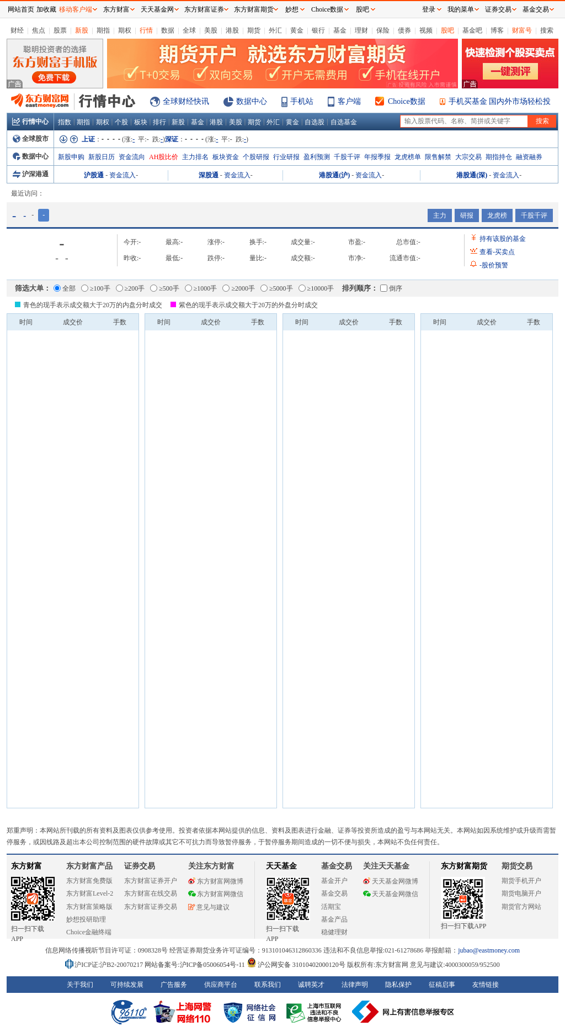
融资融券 (529, 157)
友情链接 (485, 984)
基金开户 (334, 881)
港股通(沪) (334, 175)
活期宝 (331, 907)
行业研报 (286, 157)
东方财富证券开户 (150, 881)
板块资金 (225, 157)
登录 (428, 9)
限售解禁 (438, 157)
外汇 (275, 30)
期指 (103, 30)
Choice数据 (406, 101)
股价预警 (493, 265)
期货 (253, 30)
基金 (340, 30)
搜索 (546, 30)
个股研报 (256, 157)
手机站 (301, 101)
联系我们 (267, 984)
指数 (64, 122)
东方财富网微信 (215, 894)
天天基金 (281, 866)
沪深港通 (31, 174)
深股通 (208, 175)
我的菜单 (460, 9)
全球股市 (31, 139)
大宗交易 (468, 157)
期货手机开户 (521, 881)
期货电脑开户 (521, 893)
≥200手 (130, 288)
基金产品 (334, 919)
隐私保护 (398, 984)
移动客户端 (75, 9)
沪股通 (94, 175)
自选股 (314, 122)
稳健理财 (334, 932)
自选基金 (344, 122)
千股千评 (347, 157)
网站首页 (21, 9)
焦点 (38, 30)
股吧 (447, 30)
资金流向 (132, 157)
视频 (426, 30)
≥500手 (164, 288)
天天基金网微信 (390, 894)
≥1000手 (201, 288)
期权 (124, 30)
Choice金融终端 (88, 932)
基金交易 (334, 893)
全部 (65, 288)
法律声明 (355, 984)
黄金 (296, 30)
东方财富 (26, 866)
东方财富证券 (204, 9)
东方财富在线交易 (150, 893)
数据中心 (251, 101)
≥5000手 (276, 288)
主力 (439, 215)
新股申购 (71, 157)
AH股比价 (163, 157)
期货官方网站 (521, 907)
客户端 (349, 101)
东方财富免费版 (89, 881)
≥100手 (95, 288)
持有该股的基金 (502, 239)
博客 (497, 30)
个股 (121, 122)
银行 (318, 30)
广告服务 (174, 984)
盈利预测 (316, 157)
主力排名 (195, 157)
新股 (81, 30)
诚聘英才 (311, 984)
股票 (60, 30)
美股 (210, 30)
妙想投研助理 (86, 919)
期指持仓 (499, 157)
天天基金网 (157, 9)
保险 (383, 30)
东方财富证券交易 (150, 907)
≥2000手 (238, 288)
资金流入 (122, 175)
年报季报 (377, 157)
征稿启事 (442, 984)
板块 (140, 122)
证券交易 (498, 9)
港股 (232, 30)
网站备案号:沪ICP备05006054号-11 (196, 965)
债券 (404, 30)
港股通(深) (471, 175)
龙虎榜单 (408, 157)
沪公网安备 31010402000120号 (296, 965)
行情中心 (30, 121)
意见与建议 (209, 907)
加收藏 (46, 9)
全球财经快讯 (186, 101)
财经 (17, 30)
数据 (167, 30)
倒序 (391, 288)
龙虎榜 (497, 215)
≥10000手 (316, 288)
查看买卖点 (497, 252)
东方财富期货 (464, 866)
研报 (466, 215)
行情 (146, 30)
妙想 (292, 9)
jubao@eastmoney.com (489, 950)
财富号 (522, 30)
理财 (361, 30)
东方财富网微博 (215, 881)
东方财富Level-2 (89, 893)
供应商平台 (220, 984)
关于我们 (80, 984)
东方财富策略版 (89, 907)
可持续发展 (126, 984)
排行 (159, 122)
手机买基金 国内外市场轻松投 (500, 101)
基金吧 (472, 30)
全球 (189, 30)
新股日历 (101, 157)
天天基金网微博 (390, 881)
